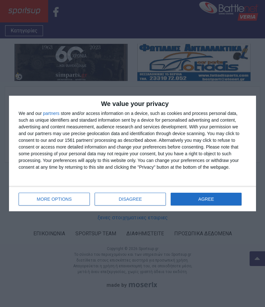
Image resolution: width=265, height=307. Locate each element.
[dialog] (132, 153)
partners (51, 113)
